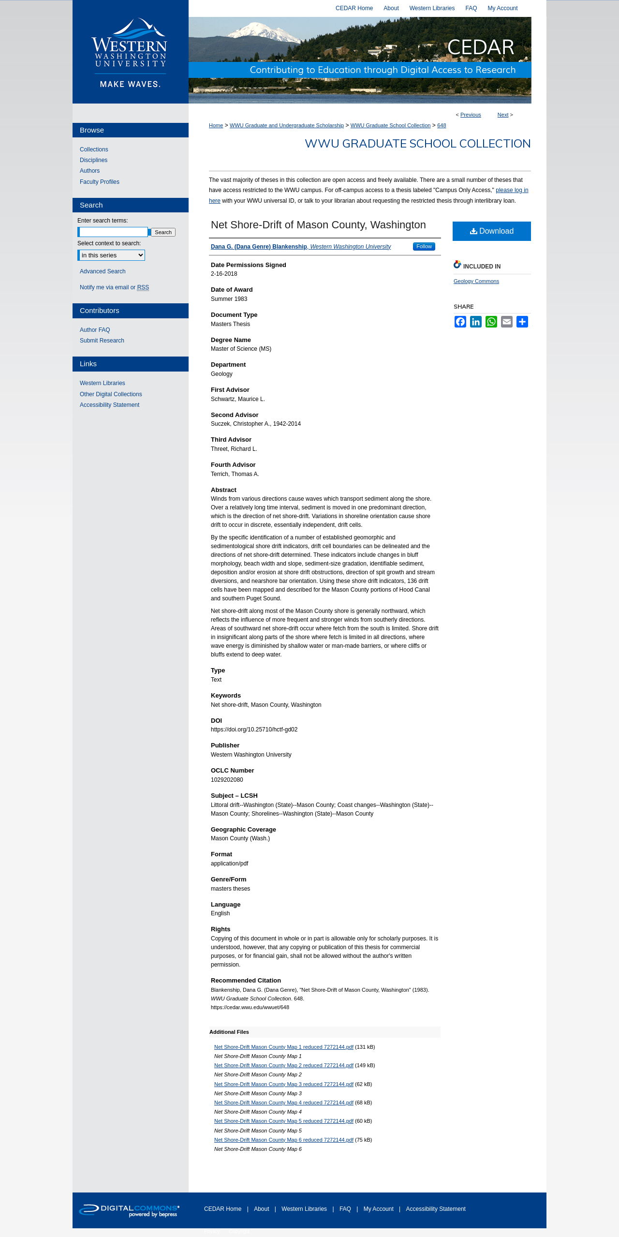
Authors (90, 170)
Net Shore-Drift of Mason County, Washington (318, 225)
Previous (470, 115)
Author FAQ (95, 330)
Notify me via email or (114, 287)
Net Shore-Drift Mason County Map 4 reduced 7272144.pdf (284, 1102)
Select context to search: (109, 243)
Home (216, 125)
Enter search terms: (102, 220)
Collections (94, 149)
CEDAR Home (223, 1209)
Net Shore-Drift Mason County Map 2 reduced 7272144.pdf (284, 1065)
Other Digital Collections (111, 394)
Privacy (212, 1231)
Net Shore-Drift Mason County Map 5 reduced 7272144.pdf (284, 1121)
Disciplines (93, 160)
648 (441, 125)
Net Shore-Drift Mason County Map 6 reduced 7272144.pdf (284, 1140)
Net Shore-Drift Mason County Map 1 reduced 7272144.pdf (284, 1047)
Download (492, 231)
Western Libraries (102, 383)
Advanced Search (103, 271)
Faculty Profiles (99, 182)
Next (503, 115)
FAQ (346, 1209)
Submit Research (102, 340)
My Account (379, 1209)
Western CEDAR (367, 60)
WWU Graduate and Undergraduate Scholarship (287, 125)
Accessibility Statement (109, 405)
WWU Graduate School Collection (391, 125)
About (262, 1209)
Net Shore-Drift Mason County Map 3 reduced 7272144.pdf (284, 1084)
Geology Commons (476, 281)
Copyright (239, 1231)
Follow (424, 246)
